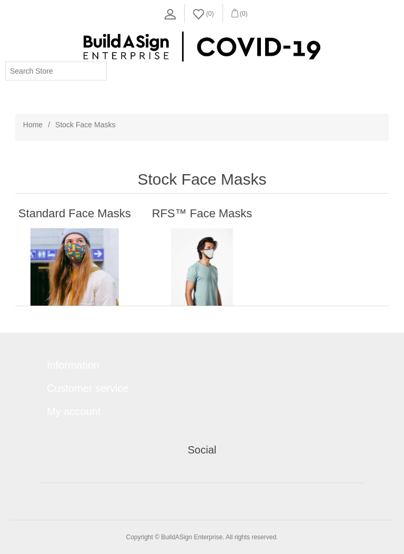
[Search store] (56, 71)
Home (33, 124)
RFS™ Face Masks (202, 213)
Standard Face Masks (74, 213)
